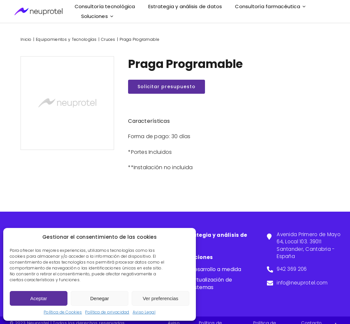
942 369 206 (292, 269)
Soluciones (197, 257)
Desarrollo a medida (215, 269)
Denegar (99, 298)
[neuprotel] (38, 10)
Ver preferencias (160, 298)
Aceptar (38, 298)
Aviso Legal (144, 312)
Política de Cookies (63, 312)
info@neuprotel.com (302, 282)
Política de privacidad (107, 312)
